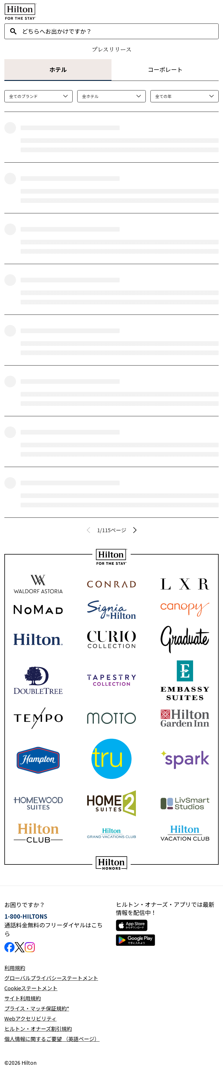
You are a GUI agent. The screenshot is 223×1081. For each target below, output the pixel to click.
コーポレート (165, 69)
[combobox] (120, 31)
